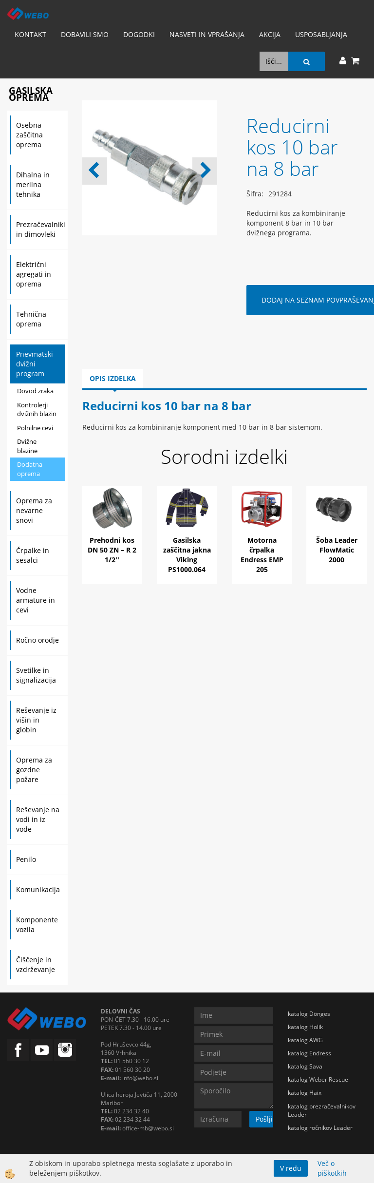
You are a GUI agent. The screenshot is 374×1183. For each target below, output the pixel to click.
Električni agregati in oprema (33, 274)
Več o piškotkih (332, 1168)
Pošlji (264, 1119)
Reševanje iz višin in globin (36, 720)
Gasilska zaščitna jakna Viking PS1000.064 (187, 554)
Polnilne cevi (35, 427)
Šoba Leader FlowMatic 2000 (336, 549)
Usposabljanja (321, 34)
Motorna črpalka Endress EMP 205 (262, 554)
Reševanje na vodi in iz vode (37, 819)
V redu (290, 1168)
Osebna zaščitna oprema (29, 134)
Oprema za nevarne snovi (34, 510)
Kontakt (30, 34)
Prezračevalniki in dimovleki (40, 229)
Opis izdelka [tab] (113, 378)
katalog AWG (305, 1040)
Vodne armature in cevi (35, 600)
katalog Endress (309, 1053)
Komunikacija (38, 889)
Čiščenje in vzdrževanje (35, 964)
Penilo (26, 859)
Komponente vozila (37, 924)
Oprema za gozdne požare (34, 769)
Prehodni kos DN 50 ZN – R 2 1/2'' (112, 549)
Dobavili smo (85, 34)
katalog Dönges (309, 1014)
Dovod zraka (35, 390)
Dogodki (139, 34)
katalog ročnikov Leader (320, 1128)
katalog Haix (304, 1092)
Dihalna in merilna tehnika (33, 184)
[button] (204, 171)
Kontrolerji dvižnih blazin (36, 410)
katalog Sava (305, 1066)
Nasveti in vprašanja (206, 34)
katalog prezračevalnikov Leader (321, 1110)
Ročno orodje (37, 640)
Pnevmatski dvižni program (34, 363)
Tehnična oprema (31, 318)
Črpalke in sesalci (32, 555)
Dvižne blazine (27, 446)
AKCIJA (269, 34)
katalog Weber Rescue (318, 1079)
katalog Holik (305, 1027)
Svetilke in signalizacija (36, 675)
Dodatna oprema (29, 469)
